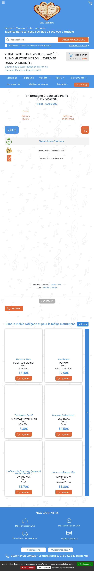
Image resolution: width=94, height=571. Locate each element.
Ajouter (85, 130)
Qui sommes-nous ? (60, 549)
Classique (12, 77)
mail (86, 555)
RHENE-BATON (47, 99)
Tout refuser (28, 568)
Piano (40, 103)
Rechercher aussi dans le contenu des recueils (30, 45)
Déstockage (81, 84)
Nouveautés (13, 84)
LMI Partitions (47, 22)
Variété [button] (44, 77)
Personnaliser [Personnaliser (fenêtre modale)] (44, 568)
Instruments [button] (78, 77)
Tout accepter (85, 564)
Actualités (62, 84)
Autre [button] (60, 77)
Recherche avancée (78, 45)
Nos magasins (33, 549)
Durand (25, 119)
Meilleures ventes (38, 84)
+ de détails (47, 301)
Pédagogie (28, 77)
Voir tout (83, 324)
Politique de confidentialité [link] (63, 568)
